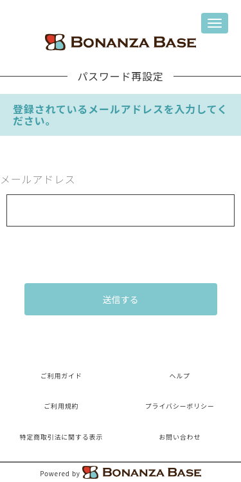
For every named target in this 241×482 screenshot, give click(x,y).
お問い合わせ (180, 436)
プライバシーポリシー (180, 406)
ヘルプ (179, 375)
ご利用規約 (61, 406)
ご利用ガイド (61, 375)
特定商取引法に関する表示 (61, 436)
